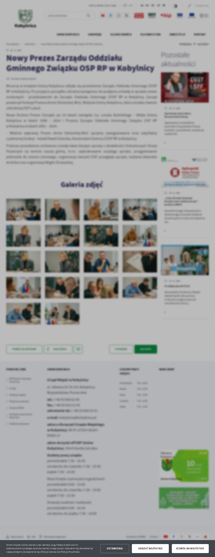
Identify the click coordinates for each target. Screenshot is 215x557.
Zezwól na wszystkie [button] (190, 548)
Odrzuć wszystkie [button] (150, 548)
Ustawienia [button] (115, 548)
